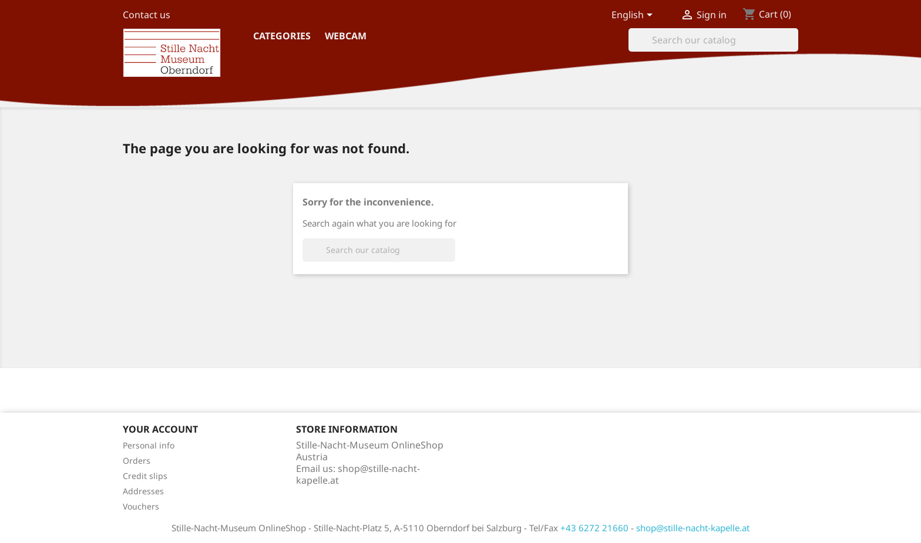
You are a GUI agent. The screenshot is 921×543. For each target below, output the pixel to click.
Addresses (143, 491)
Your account (160, 429)
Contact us (146, 14)
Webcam (346, 35)
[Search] (713, 40)
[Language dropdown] (634, 16)
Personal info (148, 445)
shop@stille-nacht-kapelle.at (358, 474)
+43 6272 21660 (594, 528)
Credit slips (145, 475)
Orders (136, 460)
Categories (282, 35)
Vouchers (141, 506)
